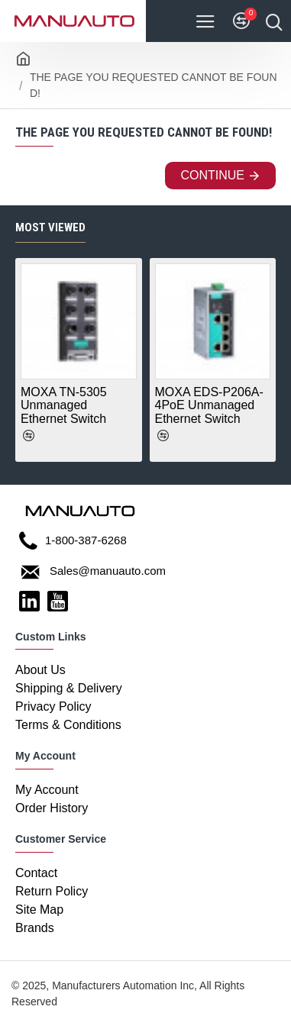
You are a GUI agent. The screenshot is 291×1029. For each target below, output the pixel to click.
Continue (212, 175)
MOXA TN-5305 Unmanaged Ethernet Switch (64, 405)
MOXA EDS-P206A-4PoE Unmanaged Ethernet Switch (209, 405)
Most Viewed (50, 227)
